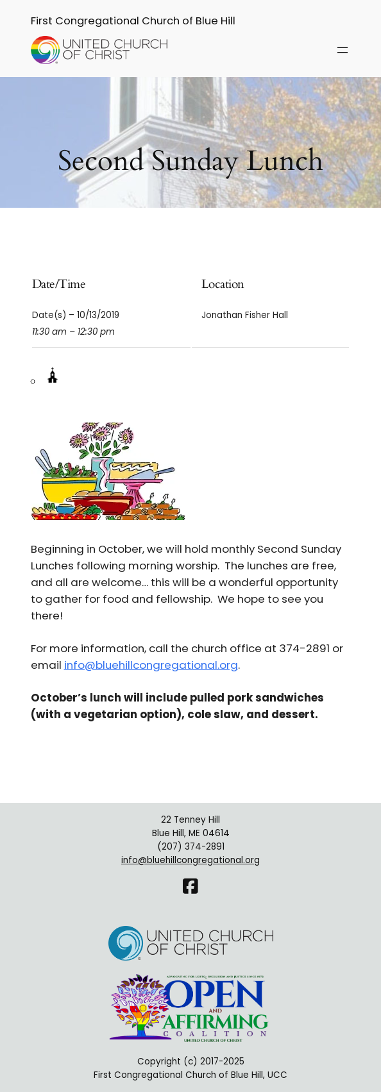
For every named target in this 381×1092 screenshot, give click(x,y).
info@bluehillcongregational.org (151, 665)
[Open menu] (342, 50)
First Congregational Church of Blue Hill (133, 20)
